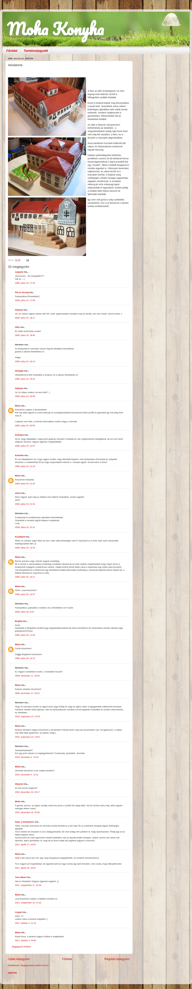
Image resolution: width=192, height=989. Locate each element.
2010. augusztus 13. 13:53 (27, 716)
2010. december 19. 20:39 (27, 812)
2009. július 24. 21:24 (25, 466)
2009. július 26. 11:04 (25, 635)
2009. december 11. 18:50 (27, 676)
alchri (18, 493)
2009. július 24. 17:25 (25, 283)
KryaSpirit (20, 537)
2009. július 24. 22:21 (25, 527)
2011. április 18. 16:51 (25, 868)
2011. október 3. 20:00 (25, 940)
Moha (17, 406)
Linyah (18, 912)
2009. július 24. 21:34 (25, 483)
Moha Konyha (55, 28)
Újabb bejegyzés (19, 959)
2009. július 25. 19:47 (25, 594)
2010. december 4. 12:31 (26, 774)
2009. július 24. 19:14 (25, 361)
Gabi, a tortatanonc (24, 822)
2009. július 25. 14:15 (25, 548)
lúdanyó (19, 310)
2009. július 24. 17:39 (25, 300)
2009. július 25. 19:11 (25, 577)
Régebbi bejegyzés (117, 959)
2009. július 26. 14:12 (25, 658)
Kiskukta (19, 435)
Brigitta (18, 621)
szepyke (19, 272)
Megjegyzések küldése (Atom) (34, 965)
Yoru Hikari (20, 877)
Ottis (17, 327)
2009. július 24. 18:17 (25, 318)
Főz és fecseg (22, 292)
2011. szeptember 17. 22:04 (28, 885)
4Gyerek (19, 784)
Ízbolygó (19, 371)
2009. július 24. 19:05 (25, 335)
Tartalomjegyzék (36, 50)
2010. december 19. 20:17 (27, 792)
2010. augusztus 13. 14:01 (27, 737)
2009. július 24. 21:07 (25, 446)
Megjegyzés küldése (21, 946)
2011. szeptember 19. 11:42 (28, 903)
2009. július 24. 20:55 (25, 425)
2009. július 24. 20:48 (25, 396)
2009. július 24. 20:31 (25, 379)
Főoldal (11, 50)
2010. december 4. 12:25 (26, 757)
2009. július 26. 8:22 (24, 612)
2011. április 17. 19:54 (25, 844)
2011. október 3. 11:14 (25, 923)
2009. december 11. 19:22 (27, 693)
